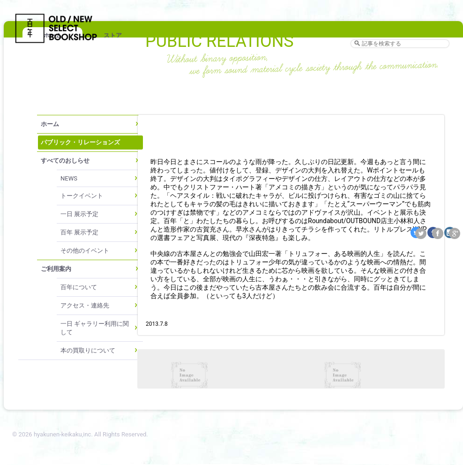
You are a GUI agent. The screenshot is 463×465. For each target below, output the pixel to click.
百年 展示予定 (79, 232)
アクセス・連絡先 (84, 305)
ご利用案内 (56, 268)
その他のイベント (84, 250)
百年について (78, 287)
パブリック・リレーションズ (80, 142)
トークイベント (81, 195)
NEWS (68, 178)
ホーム (50, 124)
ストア (113, 35)
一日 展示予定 (79, 214)
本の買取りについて (87, 350)
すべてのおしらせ (65, 160)
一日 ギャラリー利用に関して (94, 328)
